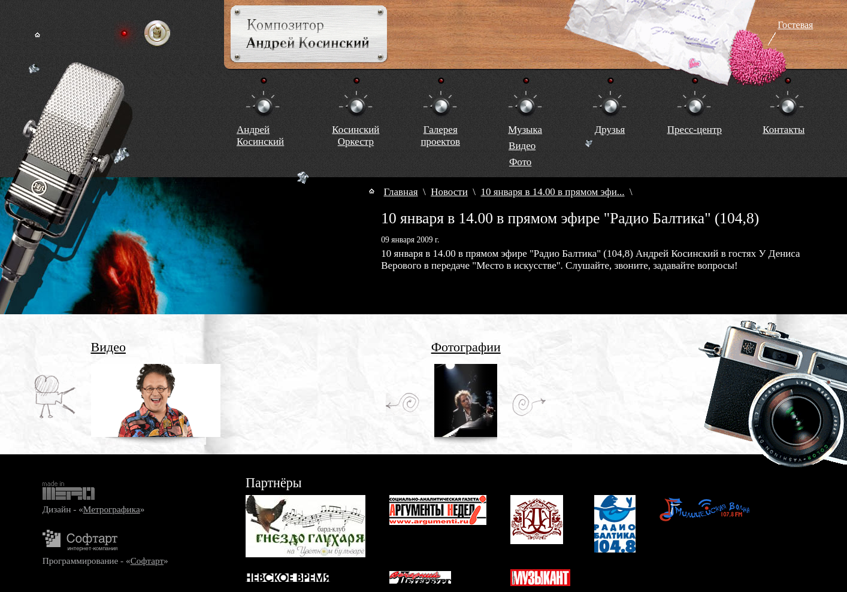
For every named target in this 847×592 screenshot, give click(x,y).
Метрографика (111, 509)
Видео (522, 145)
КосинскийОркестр (355, 135)
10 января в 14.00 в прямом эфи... (552, 192)
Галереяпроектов (440, 135)
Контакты (783, 129)
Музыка (525, 129)
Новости (449, 192)
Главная (401, 192)
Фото (520, 162)
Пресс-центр (694, 129)
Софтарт (147, 560)
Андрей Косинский (260, 135)
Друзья (610, 129)
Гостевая (795, 25)
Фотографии (466, 346)
